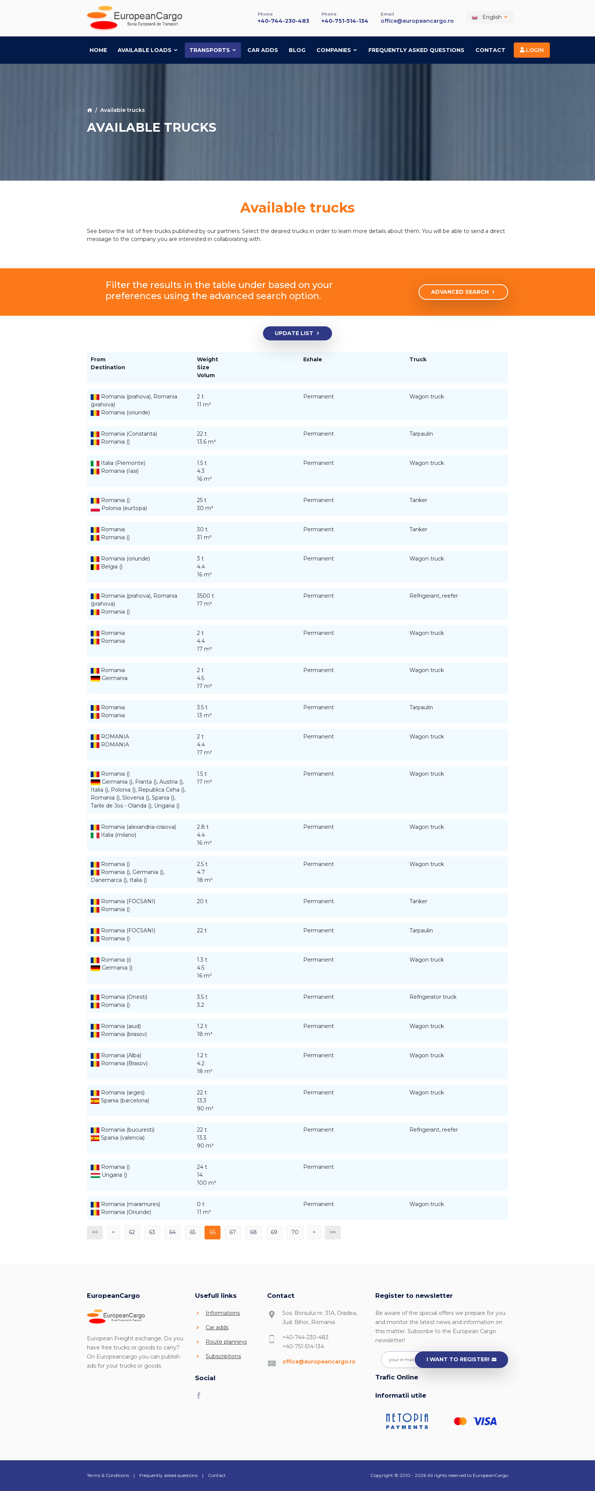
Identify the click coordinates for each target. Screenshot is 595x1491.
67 (233, 1232)
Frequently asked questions (416, 49)
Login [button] (532, 49)
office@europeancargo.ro (417, 20)
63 (152, 1232)
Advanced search (463, 292)
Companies (337, 49)
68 (253, 1232)
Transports (213, 49)
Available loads (148, 49)
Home (98, 49)
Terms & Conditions (108, 1475)
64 (172, 1232)
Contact (490, 49)
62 (132, 1232)
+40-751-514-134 (344, 20)
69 (274, 1232)
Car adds (262, 49)
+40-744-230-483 (283, 20)
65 (192, 1232)
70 (295, 1232)
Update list (298, 333)
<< (95, 1232)
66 (212, 1232)
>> (333, 1232)
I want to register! (462, 1359)
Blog (297, 49)
